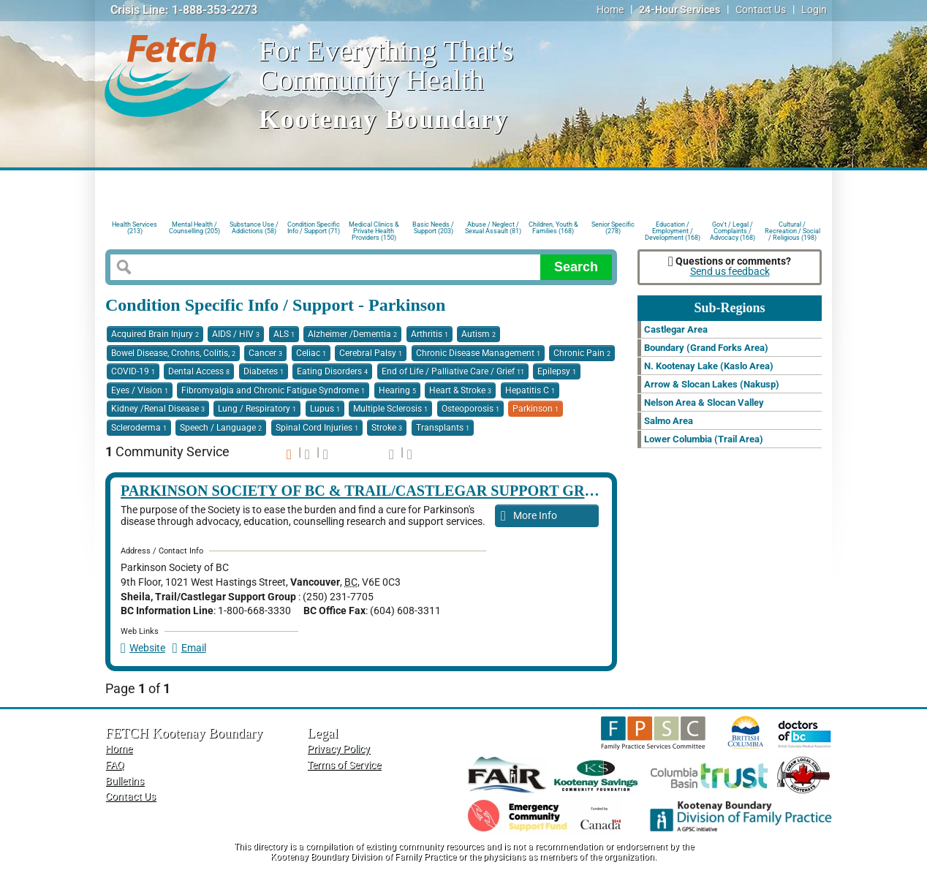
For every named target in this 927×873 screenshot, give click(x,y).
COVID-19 (133, 371)
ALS (284, 334)
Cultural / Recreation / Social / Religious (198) (792, 230)
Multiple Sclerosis (390, 409)
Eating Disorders (332, 371)
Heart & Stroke (460, 390)
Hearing (397, 390)
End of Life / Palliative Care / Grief (453, 371)
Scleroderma (139, 428)
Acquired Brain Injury (155, 334)
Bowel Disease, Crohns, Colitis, (173, 353)
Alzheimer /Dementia (352, 334)
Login (814, 10)
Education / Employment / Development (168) (672, 230)
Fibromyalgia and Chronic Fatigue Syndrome (273, 390)
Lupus (325, 409)
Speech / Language (221, 428)
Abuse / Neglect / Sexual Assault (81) (493, 228)
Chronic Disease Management (478, 353)
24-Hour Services (679, 10)
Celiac (311, 353)
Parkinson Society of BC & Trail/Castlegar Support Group (368, 491)
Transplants (442, 428)
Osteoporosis (470, 409)
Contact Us (760, 10)
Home (610, 10)
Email (189, 648)
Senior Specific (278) (613, 228)
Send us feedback (730, 271)
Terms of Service (344, 765)
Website (143, 648)
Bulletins (124, 781)
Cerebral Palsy (370, 353)
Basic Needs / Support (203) (433, 228)
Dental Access (199, 371)
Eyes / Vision (139, 390)
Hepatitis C (530, 390)
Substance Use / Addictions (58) (254, 228)
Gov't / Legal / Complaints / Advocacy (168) (732, 230)
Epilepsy (556, 371)
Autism (478, 334)
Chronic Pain (581, 353)
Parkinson (535, 409)
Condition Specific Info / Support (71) (313, 228)
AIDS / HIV (236, 334)
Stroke (386, 428)
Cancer (265, 353)
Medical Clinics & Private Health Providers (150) (374, 230)
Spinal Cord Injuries (317, 428)
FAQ (114, 765)
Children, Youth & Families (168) (553, 228)
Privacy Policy (338, 749)
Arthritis (429, 334)
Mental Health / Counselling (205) (194, 228)
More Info (529, 517)
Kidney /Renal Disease (158, 409)
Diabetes (263, 371)
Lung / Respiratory (257, 409)
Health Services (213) (134, 228)
